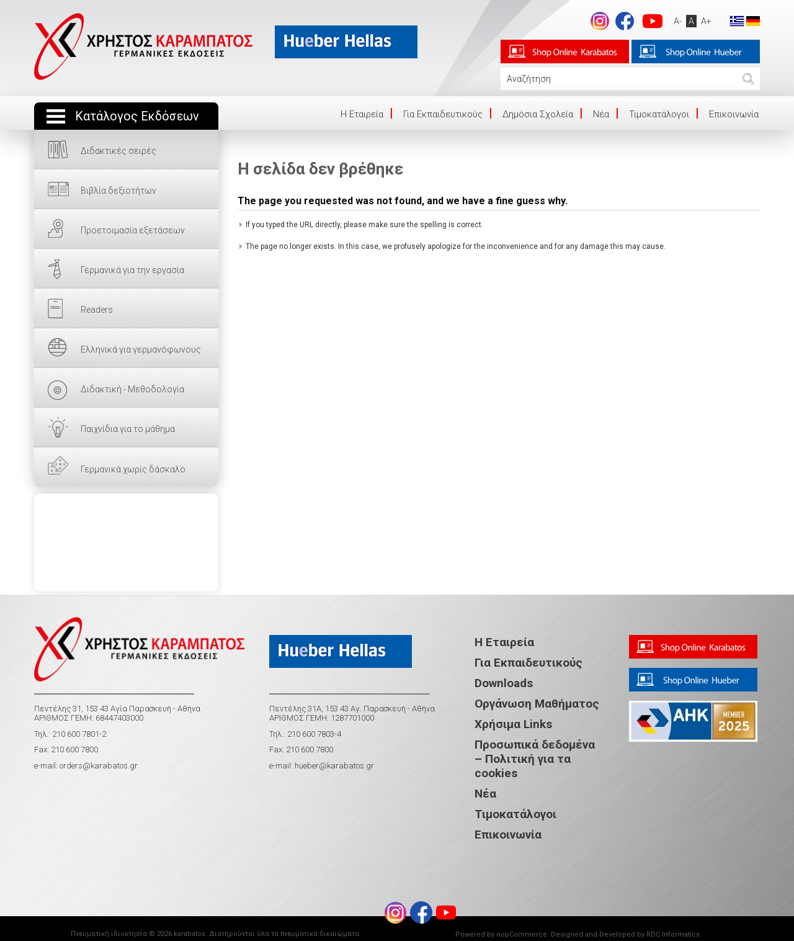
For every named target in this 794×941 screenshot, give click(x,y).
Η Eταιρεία (362, 114)
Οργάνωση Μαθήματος (537, 703)
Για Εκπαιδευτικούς (443, 114)
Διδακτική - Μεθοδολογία (132, 389)
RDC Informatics (673, 934)
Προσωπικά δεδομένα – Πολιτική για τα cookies (535, 758)
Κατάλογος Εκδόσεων (137, 116)
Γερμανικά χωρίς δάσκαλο (133, 469)
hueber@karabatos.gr (333, 765)
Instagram (600, 21)
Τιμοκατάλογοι (659, 114)
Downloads (504, 683)
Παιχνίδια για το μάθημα (128, 429)
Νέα (601, 114)
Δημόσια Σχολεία (537, 114)
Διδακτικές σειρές (118, 151)
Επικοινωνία (734, 114)
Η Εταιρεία (504, 642)
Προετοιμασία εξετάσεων (133, 230)
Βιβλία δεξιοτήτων (118, 191)
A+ (706, 21)
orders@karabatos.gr (99, 765)
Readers (97, 310)
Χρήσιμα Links (513, 724)
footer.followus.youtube (652, 21)
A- (678, 21)
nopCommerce (521, 934)
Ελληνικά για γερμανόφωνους (141, 349)
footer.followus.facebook (624, 21)
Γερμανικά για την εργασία (132, 270)
